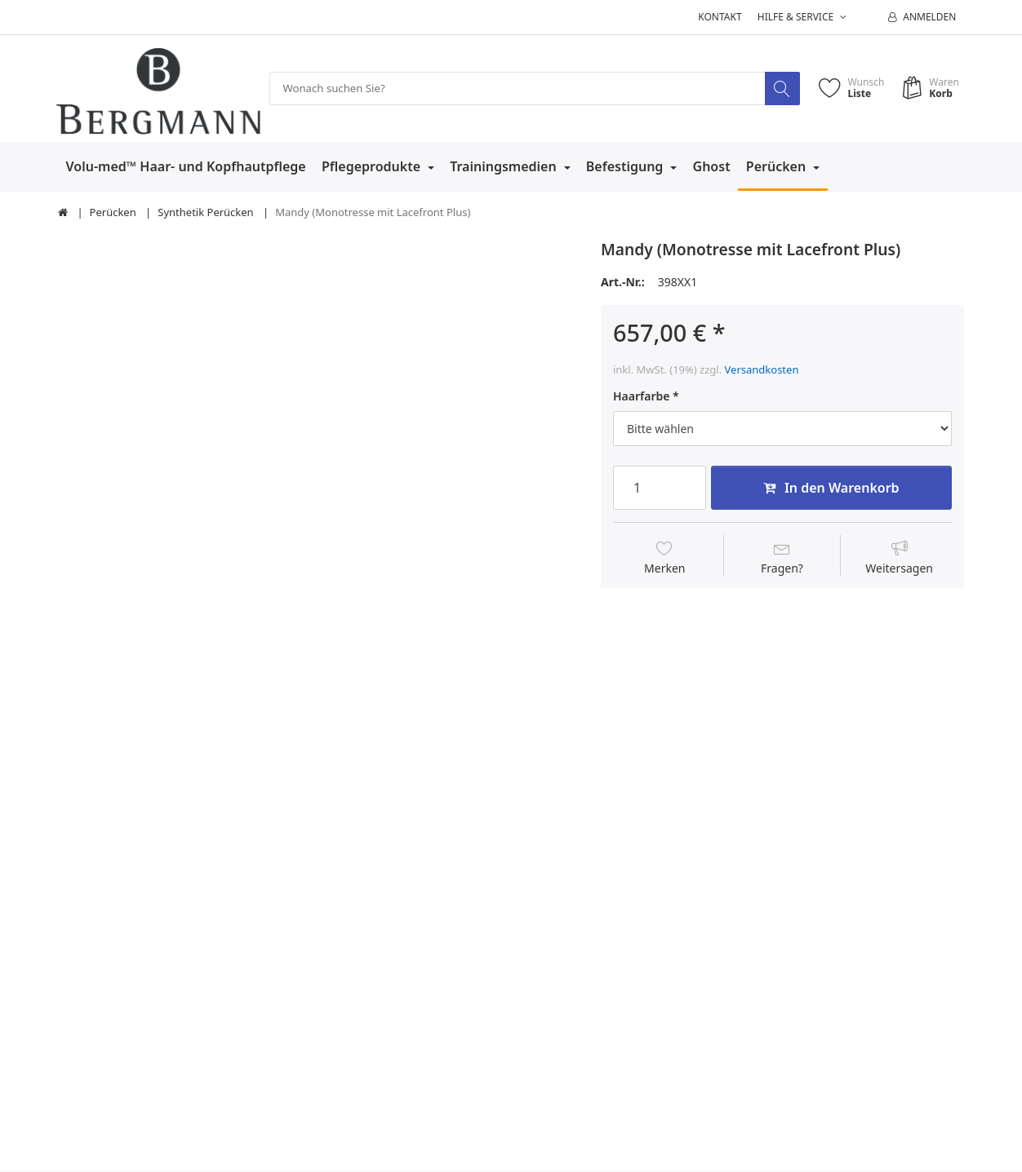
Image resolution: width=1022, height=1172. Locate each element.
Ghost (712, 167)
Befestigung (626, 167)
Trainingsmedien (505, 167)
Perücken (778, 167)
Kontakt (719, 17)
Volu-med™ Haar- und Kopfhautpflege (186, 167)
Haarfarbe (641, 397)
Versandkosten (762, 369)
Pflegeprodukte (373, 167)
